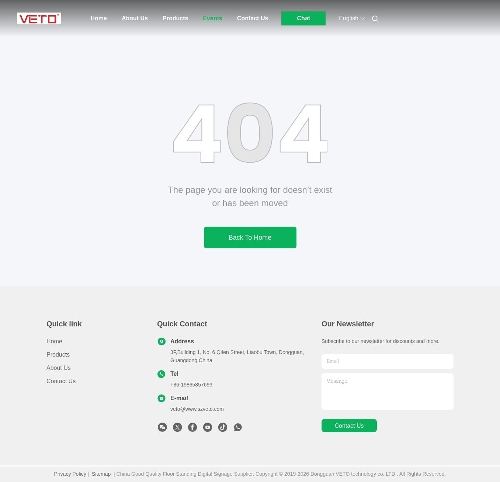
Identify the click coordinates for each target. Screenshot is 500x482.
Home (99, 18)
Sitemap (101, 474)
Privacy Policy (70, 474)
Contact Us (252, 18)
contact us (349, 426)
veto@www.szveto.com (197, 409)
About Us (135, 18)
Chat (303, 18)
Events (212, 18)
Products (175, 18)
